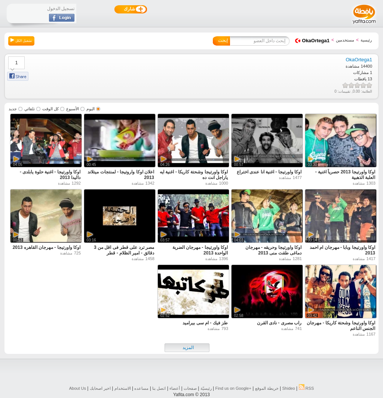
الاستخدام (122, 388)
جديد (13, 109)
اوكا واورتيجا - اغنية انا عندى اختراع (269, 172)
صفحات (190, 388)
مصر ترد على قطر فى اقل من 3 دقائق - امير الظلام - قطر (124, 250)
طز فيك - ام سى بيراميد (205, 323)
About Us (77, 388)
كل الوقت (50, 109)
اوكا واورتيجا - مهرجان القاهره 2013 (46, 247)
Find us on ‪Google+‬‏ (233, 388)
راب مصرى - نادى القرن (279, 323)
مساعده (141, 388)
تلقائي (29, 109)
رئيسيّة (206, 388)
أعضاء (174, 388)
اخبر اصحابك (100, 388)
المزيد (188, 347)
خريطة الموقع (267, 388)
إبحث (223, 40)
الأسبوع (72, 109)
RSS (306, 388)
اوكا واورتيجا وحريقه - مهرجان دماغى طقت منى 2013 (273, 250)
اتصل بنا (159, 388)
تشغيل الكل (21, 40)
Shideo (288, 388)
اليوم (90, 109)
